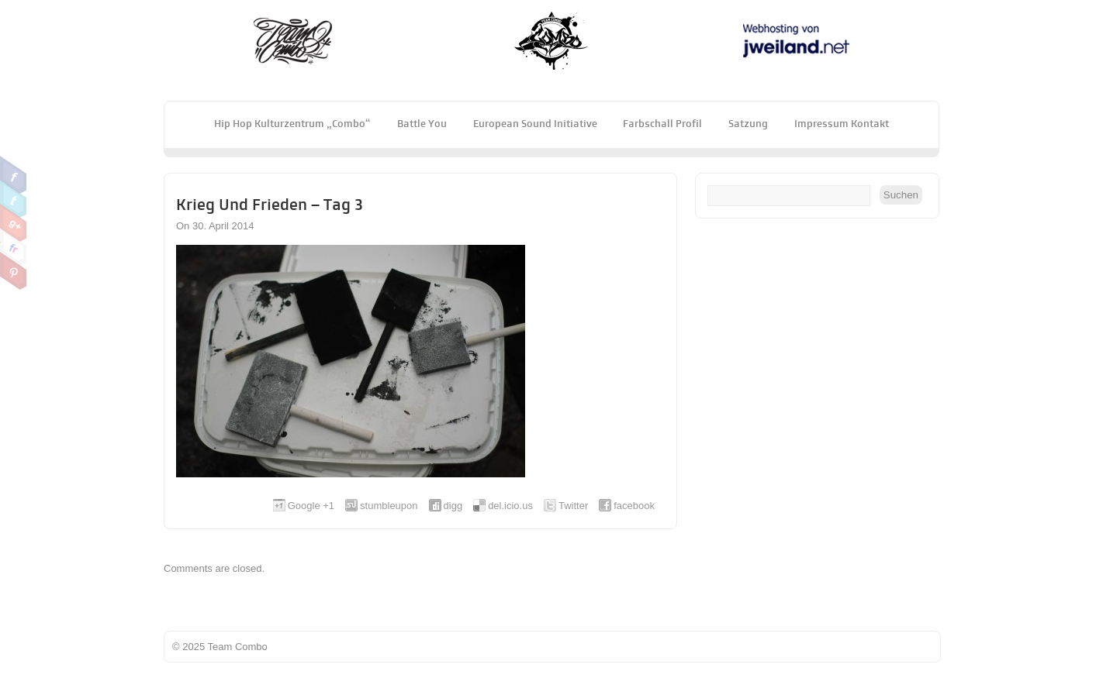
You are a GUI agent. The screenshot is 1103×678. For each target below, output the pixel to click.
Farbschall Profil (662, 123)
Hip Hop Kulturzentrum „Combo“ (292, 123)
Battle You (422, 123)
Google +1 (311, 505)
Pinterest (13, 271)
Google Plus (13, 223)
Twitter (13, 199)
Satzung (748, 123)
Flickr (13, 247)
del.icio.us (510, 505)
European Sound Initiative (535, 123)
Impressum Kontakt (841, 123)
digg (453, 505)
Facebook (13, 175)
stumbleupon (388, 505)
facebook (634, 505)
